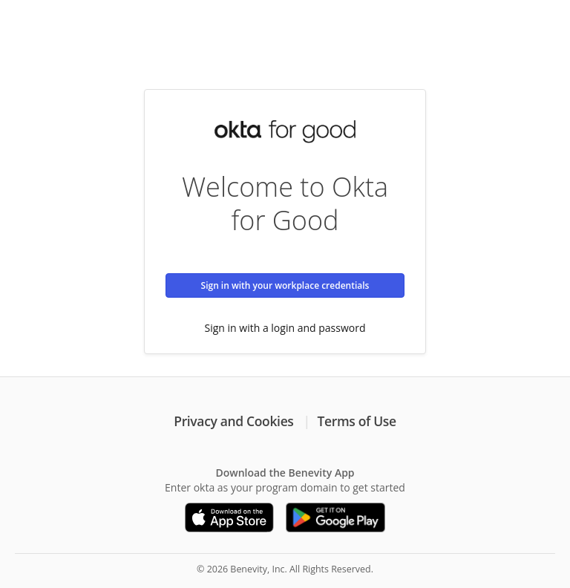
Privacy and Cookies (233, 421)
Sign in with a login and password (285, 328)
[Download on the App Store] (229, 517)
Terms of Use (357, 421)
